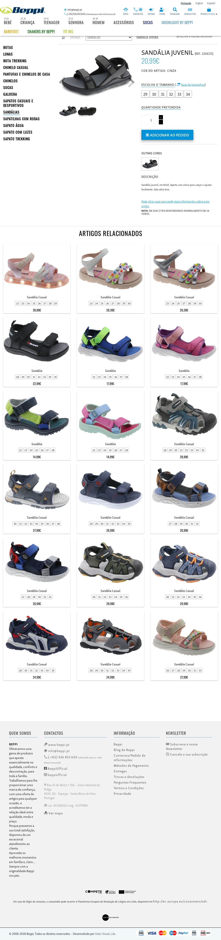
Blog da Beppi (124, 749)
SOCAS (8, 87)
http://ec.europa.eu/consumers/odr (180, 901)
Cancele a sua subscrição (187, 754)
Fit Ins (68, 31)
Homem (99, 22)
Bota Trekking (15, 60)
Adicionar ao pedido (167, 134)
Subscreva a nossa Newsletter (182, 746)
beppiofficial (55, 774)
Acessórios (124, 22)
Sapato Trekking (16, 138)
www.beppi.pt (56, 744)
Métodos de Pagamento (131, 765)
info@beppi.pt (57, 750)
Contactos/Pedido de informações (129, 757)
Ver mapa (53, 813)
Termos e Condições (129, 787)
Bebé (8, 22)
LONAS (8, 54)
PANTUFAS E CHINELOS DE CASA (26, 74)
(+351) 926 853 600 (73, 759)
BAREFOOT (11, 31)
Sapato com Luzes (17, 132)
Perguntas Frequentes (130, 782)
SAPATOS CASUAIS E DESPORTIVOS (18, 103)
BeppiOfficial (56, 768)
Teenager (52, 22)
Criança (28, 22)
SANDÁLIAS (11, 112)
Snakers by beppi (41, 31)
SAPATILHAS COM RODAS (21, 118)
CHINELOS (10, 80)
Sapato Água (13, 125)
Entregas (120, 771)
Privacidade (122, 793)
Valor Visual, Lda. (105, 933)
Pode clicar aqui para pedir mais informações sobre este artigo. (175, 203)
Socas (148, 22)
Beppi (118, 744)
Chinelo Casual (15, 67)
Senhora (76, 22)
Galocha (10, 94)
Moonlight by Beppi (177, 22)
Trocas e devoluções (129, 776)
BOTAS (8, 47)
